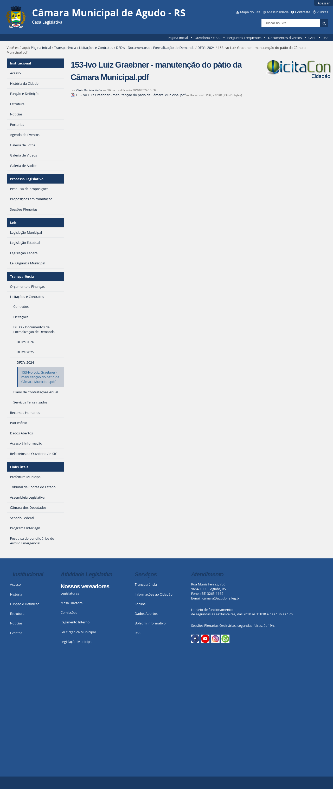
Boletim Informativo (150, 623)
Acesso (15, 584)
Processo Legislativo (26, 179)
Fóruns (140, 604)
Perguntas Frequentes (244, 37)
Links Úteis (19, 467)
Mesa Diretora (72, 603)
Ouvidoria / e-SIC (208, 37)
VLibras (322, 12)
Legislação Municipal (77, 641)
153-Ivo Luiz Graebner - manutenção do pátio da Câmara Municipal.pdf (128, 95)
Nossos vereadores (85, 586)
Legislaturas (70, 593)
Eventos (16, 632)
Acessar (324, 3)
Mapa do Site (250, 12)
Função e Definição (24, 604)
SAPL (312, 37)
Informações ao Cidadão (153, 594)
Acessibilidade (278, 12)
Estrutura (17, 613)
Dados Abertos (146, 613)
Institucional (20, 63)
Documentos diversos (285, 37)
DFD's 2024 (206, 47)
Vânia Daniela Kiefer (89, 90)
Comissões (69, 612)
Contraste (302, 12)
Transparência (65, 47)
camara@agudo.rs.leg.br (221, 598)
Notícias (16, 623)
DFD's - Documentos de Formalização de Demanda (155, 47)
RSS (325, 37)
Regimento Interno (75, 622)
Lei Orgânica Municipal (78, 632)
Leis (13, 222)
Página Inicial (178, 37)
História (16, 594)
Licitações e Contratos (96, 47)
